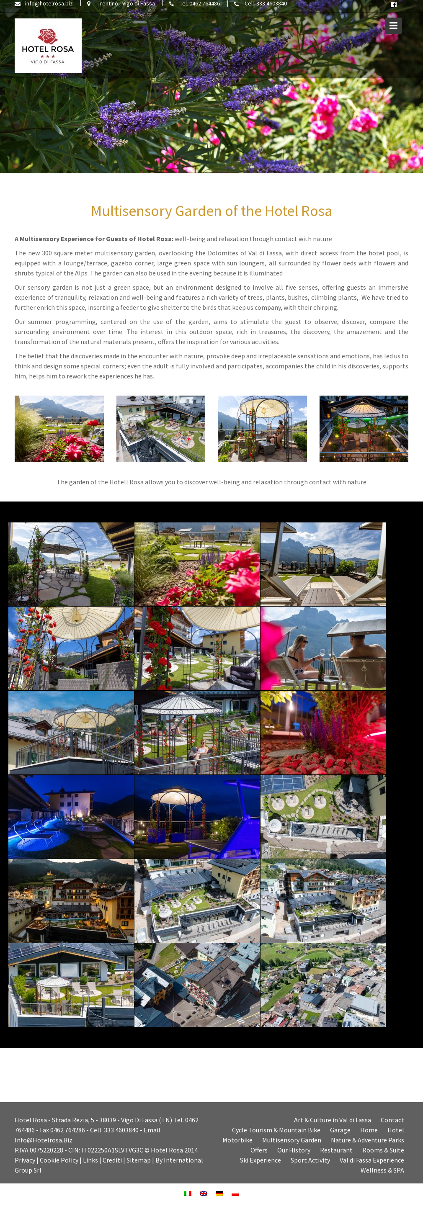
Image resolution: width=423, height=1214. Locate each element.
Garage (340, 1130)
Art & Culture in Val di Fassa (332, 1120)
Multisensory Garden (291, 1140)
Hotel (395, 1130)
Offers (259, 1150)
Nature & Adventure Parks (367, 1140)
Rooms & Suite (383, 1150)
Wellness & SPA (382, 1170)
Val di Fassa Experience (372, 1160)
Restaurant (336, 1150)
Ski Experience (260, 1160)
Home (369, 1130)
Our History (293, 1150)
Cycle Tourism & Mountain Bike (276, 1130)
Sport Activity (310, 1160)
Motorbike (237, 1140)
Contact (392, 1120)
